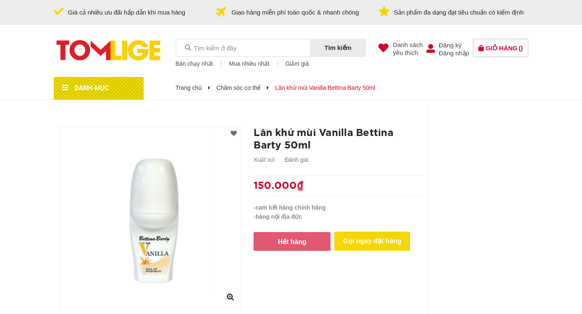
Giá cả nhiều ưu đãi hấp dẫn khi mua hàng (126, 12)
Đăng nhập (454, 53)
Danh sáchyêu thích (408, 48)
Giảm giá (296, 63)
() (504, 48)
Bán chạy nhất (194, 63)
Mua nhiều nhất (249, 63)
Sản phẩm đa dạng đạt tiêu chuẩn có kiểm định (459, 12)
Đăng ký (450, 45)
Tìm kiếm (337, 47)
